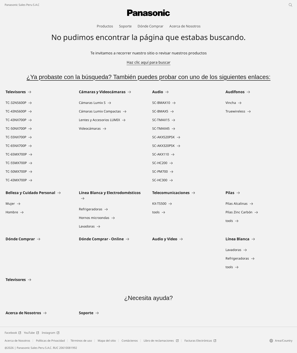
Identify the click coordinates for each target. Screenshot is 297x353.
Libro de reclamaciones (161, 341)
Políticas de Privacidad (50, 341)
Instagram (50, 333)
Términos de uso (81, 341)
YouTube (31, 333)
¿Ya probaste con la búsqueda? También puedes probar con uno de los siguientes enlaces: (148, 76)
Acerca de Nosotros (17, 341)
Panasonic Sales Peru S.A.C (22, 5)
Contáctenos (130, 341)
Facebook (13, 333)
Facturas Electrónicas (200, 341)
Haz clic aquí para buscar (149, 62)
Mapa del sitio (107, 341)
